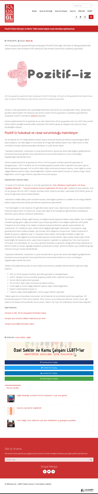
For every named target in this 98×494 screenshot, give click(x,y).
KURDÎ (90, 11)
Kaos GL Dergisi (61, 11)
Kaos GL (29, 41)
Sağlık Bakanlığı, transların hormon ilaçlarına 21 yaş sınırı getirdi (42, 395)
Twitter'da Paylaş (49, 368)
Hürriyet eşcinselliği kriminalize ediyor (19, 324)
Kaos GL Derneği (46, 11)
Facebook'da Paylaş (49, 362)
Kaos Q (73, 11)
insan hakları (20, 337)
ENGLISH (81, 11)
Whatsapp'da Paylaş (49, 378)
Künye (34, 11)
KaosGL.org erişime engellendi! (29, 408)
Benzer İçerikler (13, 388)
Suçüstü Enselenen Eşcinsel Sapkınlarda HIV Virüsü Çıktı (45, 188)
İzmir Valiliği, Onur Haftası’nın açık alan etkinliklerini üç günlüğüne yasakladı (46, 420)
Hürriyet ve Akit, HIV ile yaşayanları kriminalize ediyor (25, 313)
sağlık (28, 337)
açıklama (34, 116)
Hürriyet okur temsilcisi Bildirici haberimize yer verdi (25, 318)
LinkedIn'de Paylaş (49, 373)
